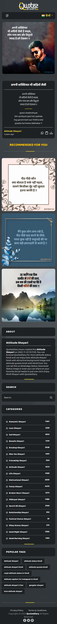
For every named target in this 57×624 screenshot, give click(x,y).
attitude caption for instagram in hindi (21, 579)
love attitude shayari (13, 591)
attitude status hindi (33, 561)
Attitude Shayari (13, 131)
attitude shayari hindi (13, 567)
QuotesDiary (32, 613)
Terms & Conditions (37, 610)
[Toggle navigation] (7, 15)
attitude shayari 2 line (13, 585)
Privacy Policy (16, 610)
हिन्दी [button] (46, 15)
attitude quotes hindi (38, 567)
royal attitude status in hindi (16, 573)
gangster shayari (36, 585)
